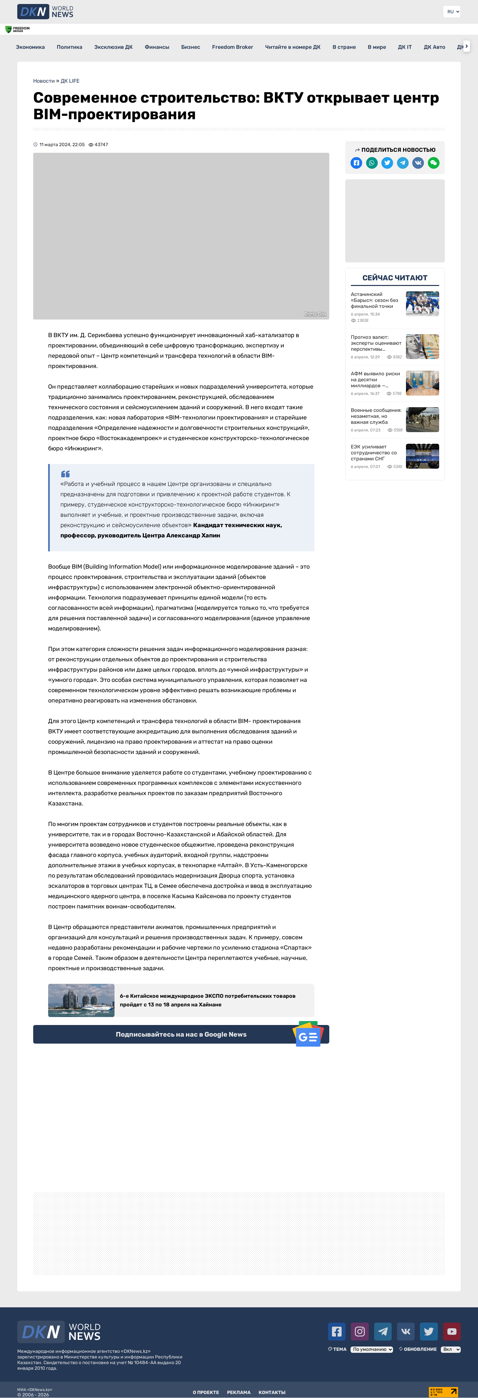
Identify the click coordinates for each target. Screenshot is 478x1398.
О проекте (206, 1388)
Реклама (239, 1388)
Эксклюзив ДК (126, 46)
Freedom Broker (262, 46)
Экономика (30, 46)
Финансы (175, 46)
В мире (425, 46)
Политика (76, 46)
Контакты (272, 1388)
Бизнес (214, 46)
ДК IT (459, 46)
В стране (386, 46)
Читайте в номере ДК (329, 46)
